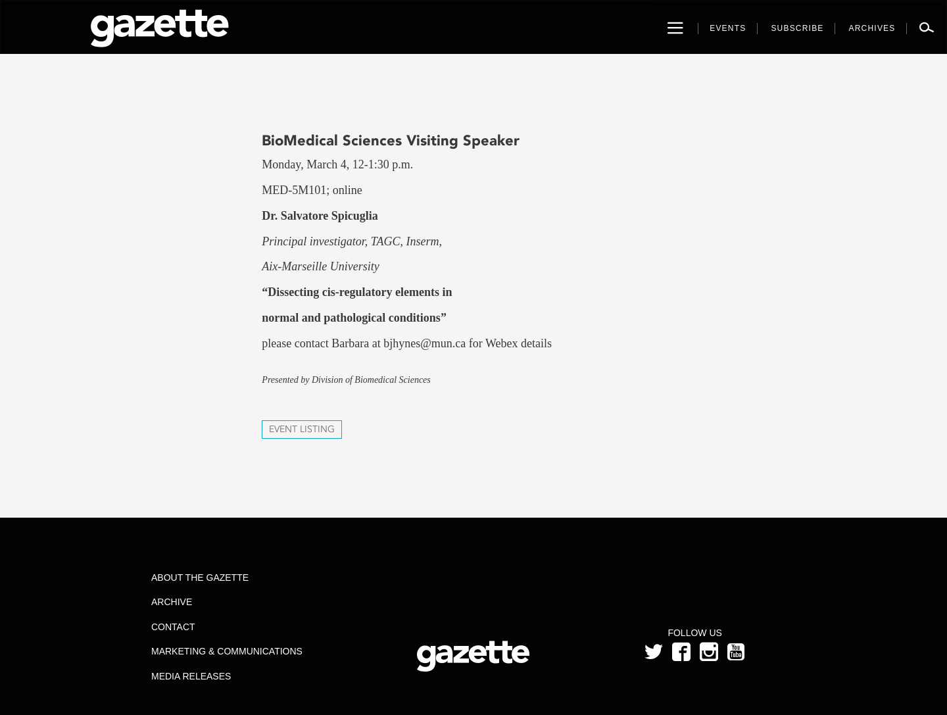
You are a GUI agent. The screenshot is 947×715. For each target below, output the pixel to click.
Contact (173, 627)
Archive (171, 602)
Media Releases (191, 676)
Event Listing (302, 429)
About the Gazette (200, 577)
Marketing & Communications (227, 651)
